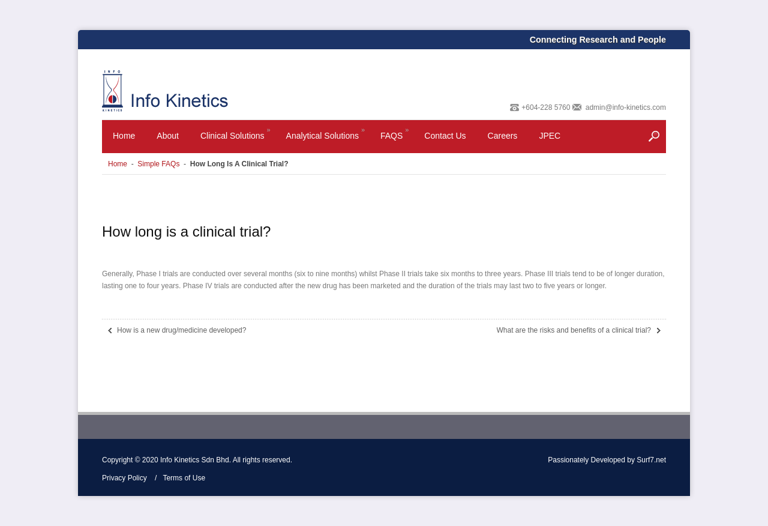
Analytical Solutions (326, 138)
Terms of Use (184, 478)
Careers (503, 136)
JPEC (549, 136)
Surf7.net (651, 460)
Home (124, 136)
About (168, 136)
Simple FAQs (158, 164)
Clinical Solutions (236, 138)
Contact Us (445, 136)
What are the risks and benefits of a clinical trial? (574, 330)
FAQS (395, 138)
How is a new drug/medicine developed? (181, 330)
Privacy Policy (124, 478)
